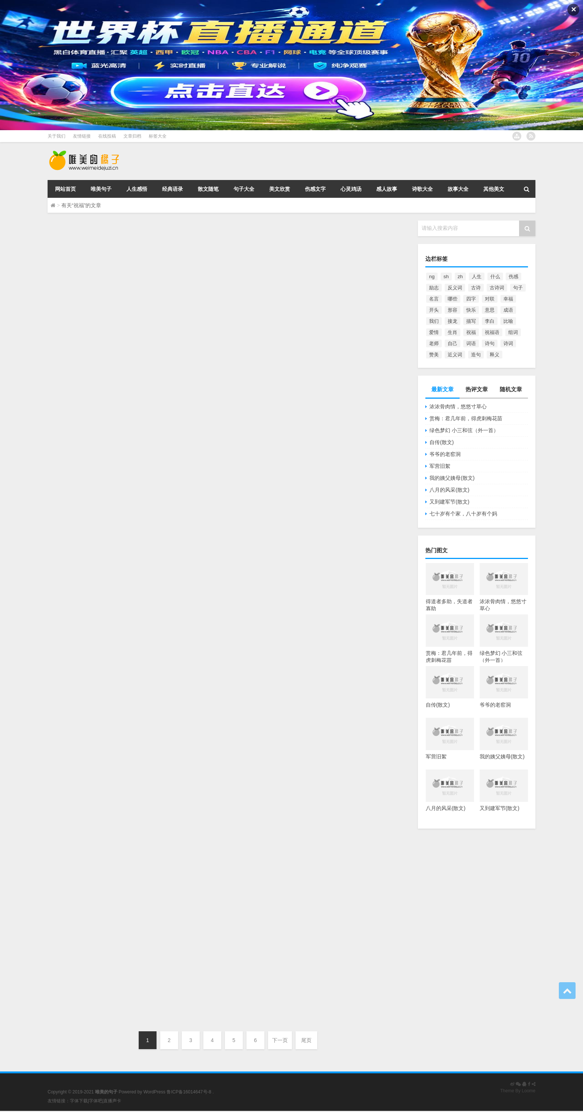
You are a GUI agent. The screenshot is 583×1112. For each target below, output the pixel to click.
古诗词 (497, 287)
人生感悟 (136, 189)
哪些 (452, 299)
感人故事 (386, 189)
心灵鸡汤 (351, 189)
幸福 (508, 299)
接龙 (452, 321)
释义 (494, 354)
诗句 (490, 343)
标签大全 (158, 136)
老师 (434, 343)
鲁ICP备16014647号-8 (189, 1092)
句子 (518, 287)
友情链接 (82, 136)
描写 (471, 321)
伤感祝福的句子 (91, 396)
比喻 (508, 321)
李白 (490, 321)
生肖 (452, 332)
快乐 (471, 310)
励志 (434, 287)
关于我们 (56, 136)
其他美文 (493, 189)
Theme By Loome (517, 1090)
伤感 (513, 276)
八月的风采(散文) (449, 490)
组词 (513, 332)
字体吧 (95, 1100)
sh (446, 276)
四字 (471, 299)
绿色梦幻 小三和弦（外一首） (464, 430)
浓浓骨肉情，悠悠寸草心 (458, 406)
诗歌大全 (422, 189)
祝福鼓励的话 (86, 316)
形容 (452, 310)
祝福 (471, 332)
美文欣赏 (279, 189)
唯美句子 (101, 189)
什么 (495, 276)
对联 (490, 299)
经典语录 (172, 189)
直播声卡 (112, 1100)
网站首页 (65, 189)
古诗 (476, 287)
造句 (476, 354)
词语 (471, 343)
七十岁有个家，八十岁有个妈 (463, 514)
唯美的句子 (75, 279)
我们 (434, 321)
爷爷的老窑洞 (445, 454)
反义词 (455, 287)
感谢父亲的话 (86, 476)
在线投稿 (107, 136)
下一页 (280, 1040)
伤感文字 (315, 189)
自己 (452, 343)
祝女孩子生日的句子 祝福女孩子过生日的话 (155, 235)
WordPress (154, 1092)
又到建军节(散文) (449, 502)
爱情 (434, 332)
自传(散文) (441, 442)
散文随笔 (208, 189)
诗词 (508, 343)
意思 (490, 310)
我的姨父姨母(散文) (451, 478)
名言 (434, 299)
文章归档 (132, 136)
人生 (476, 276)
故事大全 (458, 189)
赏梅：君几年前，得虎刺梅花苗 (465, 418)
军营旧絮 (439, 466)
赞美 (434, 354)
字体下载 (79, 1100)
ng (432, 276)
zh (460, 276)
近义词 (455, 354)
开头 (434, 310)
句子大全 (243, 189)
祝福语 (492, 332)
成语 (508, 310)
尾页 (306, 1040)
